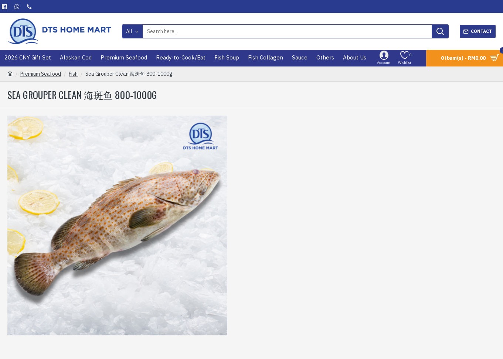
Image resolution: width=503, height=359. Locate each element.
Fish (73, 74)
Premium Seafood (40, 74)
